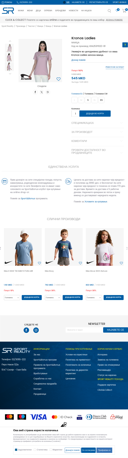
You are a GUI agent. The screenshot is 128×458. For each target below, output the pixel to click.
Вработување (40, 373)
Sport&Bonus (28, 198)
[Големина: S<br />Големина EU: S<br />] (88, 100)
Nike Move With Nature (96, 271)
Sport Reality (7, 26)
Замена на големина (108, 359)
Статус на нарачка (107, 375)
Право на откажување (109, 364)
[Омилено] (117, 10)
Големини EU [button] (77, 94)
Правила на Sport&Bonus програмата (47, 366)
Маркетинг (58, 449)
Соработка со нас (43, 378)
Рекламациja (104, 370)
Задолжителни (25, 449)
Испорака (102, 354)
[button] (112, 12)
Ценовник (70, 378)
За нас (37, 354)
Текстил (31, 26)
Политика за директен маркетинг (77, 371)
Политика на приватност (78, 359)
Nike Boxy (49, 271)
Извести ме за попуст (115, 67)
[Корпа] (124, 11)
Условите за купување (96, 201)
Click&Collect (105, 389)
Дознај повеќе (91, 19)
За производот (97, 132)
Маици (40, 26)
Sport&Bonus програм (45, 359)
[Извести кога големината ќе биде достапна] (74, 100)
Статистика (42, 449)
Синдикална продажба (45, 383)
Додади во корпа (95, 113)
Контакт (37, 388)
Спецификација (97, 123)
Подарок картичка (107, 384)
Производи (20, 26)
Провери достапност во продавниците (97, 152)
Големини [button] (89, 94)
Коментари (97, 141)
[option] (9, 48)
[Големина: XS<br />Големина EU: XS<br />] (101, 100)
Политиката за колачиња (78, 364)
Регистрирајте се (98, 2)
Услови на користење (77, 354)
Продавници (40, 394)
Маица (48, 26)
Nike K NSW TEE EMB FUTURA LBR (18, 271)
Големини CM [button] (101, 94)
